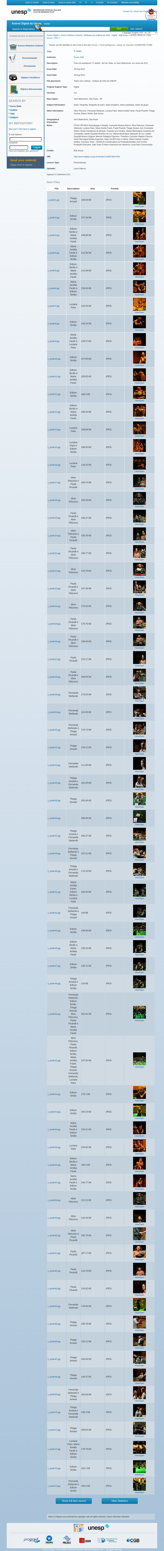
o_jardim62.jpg (54, 1271)
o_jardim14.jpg (54, 430)
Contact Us (127, 11)
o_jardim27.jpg (54, 659)
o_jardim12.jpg (54, 394)
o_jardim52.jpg (54, 1094)
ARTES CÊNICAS (137, 35)
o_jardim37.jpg (54, 836)
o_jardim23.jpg (54, 588)
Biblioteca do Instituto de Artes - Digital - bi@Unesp (106, 35)
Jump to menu (48, 2)
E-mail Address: (15, 134)
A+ (80, 2)
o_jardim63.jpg (54, 1289)
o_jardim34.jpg (54, 783)
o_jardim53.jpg (54, 1112)
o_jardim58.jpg (54, 1200)
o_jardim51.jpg (54, 1060)
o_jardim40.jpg (54, 871)
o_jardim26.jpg (54, 641)
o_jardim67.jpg (54, 1359)
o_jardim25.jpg (54, 624)
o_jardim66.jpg (54, 1341)
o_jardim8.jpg (53, 324)
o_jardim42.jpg (54, 913)
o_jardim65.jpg (54, 1324)
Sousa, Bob (79, 57)
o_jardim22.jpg (54, 571)
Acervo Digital (53, 35)
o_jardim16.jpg (54, 465)
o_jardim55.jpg (54, 1147)
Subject (14, 117)
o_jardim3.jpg (53, 235)
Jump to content (32, 2)
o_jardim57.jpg (54, 1182)
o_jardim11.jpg (54, 376)
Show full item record (74, 1501)
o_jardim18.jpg (54, 500)
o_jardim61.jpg (54, 1253)
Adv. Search (136, 29)
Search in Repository (23, 29)
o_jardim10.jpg (54, 359)
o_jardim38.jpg (54, 853)
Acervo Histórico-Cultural (71, 35)
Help (155, 11)
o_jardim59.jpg (54, 1218)
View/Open (139, 206)
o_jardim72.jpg (54, 1449)
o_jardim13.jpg (54, 412)
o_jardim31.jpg (54, 730)
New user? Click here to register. (23, 129)
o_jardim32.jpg (54, 747)
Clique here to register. (21, 165)
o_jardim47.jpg (54, 966)
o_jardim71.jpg (54, 1430)
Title (12, 113)
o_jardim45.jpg (54, 931)
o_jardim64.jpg (54, 1306)
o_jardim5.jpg (53, 253)
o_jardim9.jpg (53, 341)
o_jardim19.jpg (54, 518)
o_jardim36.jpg (54, 818)
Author (13, 110)
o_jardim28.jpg (54, 677)
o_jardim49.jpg (54, 983)
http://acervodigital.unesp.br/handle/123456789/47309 (97, 157)
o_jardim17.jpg (54, 482)
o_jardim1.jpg (53, 200)
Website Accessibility (130, 2)
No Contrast (112, 2)
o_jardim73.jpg (54, 1468)
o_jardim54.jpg (54, 1129)
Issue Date (15, 106)
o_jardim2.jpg (53, 218)
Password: (13, 143)
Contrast (99, 2)
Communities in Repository (26, 36)
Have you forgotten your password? (24, 151)
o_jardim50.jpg (54, 1014)
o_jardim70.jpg (54, 1412)
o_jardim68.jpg (54, 1377)
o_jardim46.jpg (54, 948)
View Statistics (119, 1501)
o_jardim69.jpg (54, 1394)
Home (47, 23)
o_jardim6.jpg (53, 288)
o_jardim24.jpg (54, 606)
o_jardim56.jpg (54, 1165)
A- (86, 2)
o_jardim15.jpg (54, 447)
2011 (56, 38)
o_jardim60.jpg (54, 1235)
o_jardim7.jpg (53, 306)
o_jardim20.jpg (54, 536)
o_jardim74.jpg (54, 1486)
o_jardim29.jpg (54, 694)
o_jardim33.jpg (54, 765)
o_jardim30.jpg (54, 712)
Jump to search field (67, 2)
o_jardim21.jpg (54, 553)
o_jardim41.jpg (54, 892)
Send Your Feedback (143, 11)
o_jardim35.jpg (54, 800)
